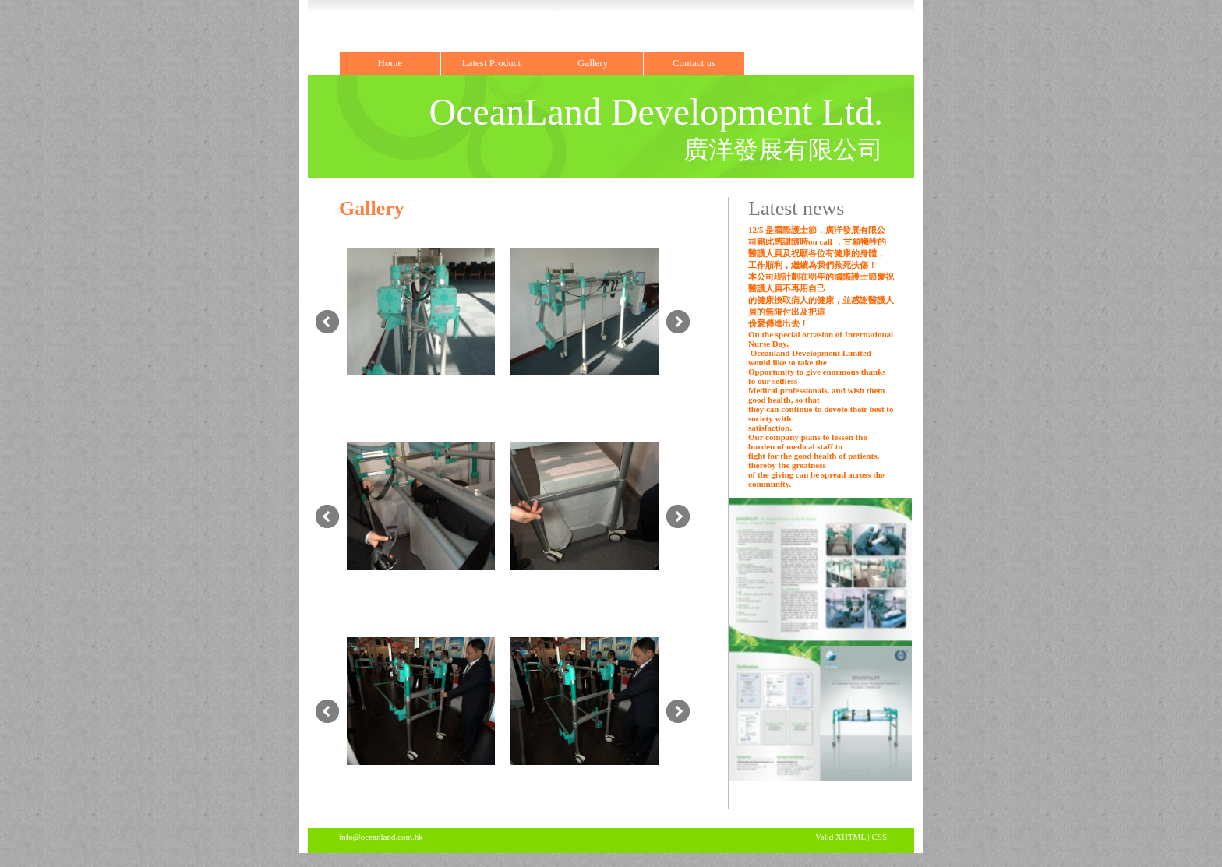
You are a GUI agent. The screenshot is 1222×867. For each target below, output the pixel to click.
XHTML (850, 836)
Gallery (592, 63)
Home (390, 63)
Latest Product (491, 63)
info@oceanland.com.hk (381, 836)
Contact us (694, 63)
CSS (879, 836)
